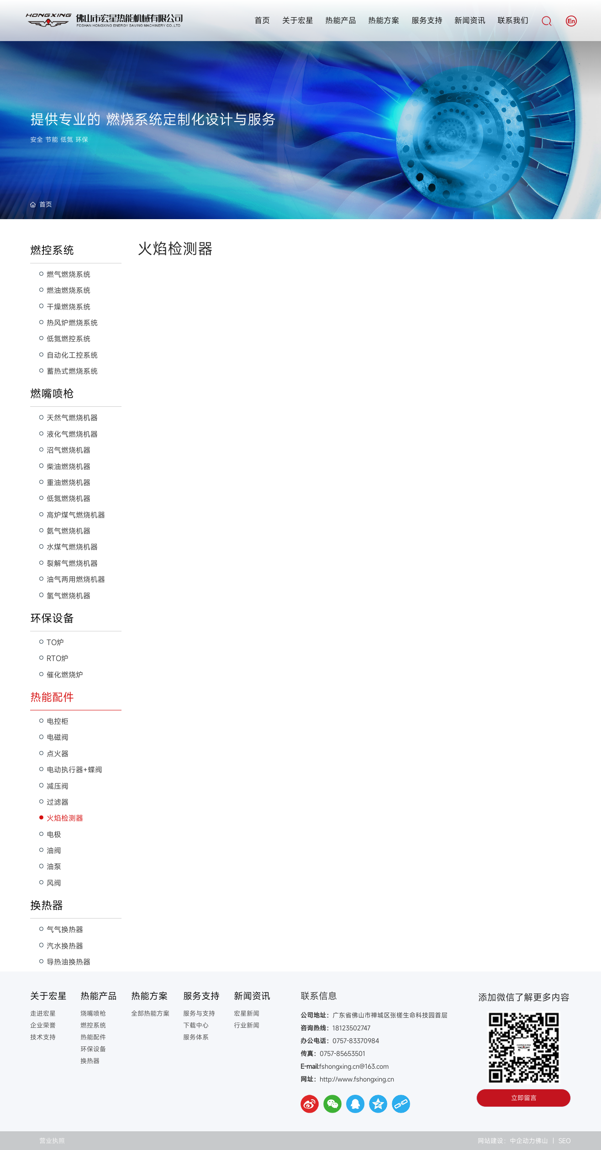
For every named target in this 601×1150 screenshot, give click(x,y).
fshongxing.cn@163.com (354, 1066)
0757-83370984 (355, 1040)
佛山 (541, 1140)
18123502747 (351, 1028)
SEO (565, 1140)
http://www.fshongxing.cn (358, 1079)
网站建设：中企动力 (505, 1140)
